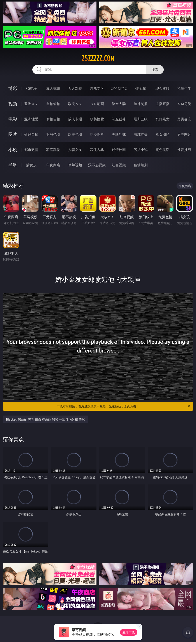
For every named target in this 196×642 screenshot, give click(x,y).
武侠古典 (97, 149)
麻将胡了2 (119, 88)
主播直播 (163, 103)
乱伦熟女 (163, 119)
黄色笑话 (163, 149)
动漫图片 (97, 134)
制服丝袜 (119, 119)
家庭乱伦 (53, 149)
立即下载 (128, 632)
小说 (12, 150)
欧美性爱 (97, 119)
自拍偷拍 (53, 103)
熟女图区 (163, 134)
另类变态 (184, 119)
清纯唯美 (141, 134)
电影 (12, 119)
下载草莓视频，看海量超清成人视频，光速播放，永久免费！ (124, 406)
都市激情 (31, 149)
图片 (12, 134)
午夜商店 (53, 165)
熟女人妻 (119, 103)
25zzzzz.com (98, 58)
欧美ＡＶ (75, 103)
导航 (12, 165)
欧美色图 (75, 134)
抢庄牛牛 (184, 88)
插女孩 (31, 165)
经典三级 (141, 119)
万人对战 (75, 88)
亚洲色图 (53, 134)
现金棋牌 (163, 88)
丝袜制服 (141, 103)
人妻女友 (75, 149)
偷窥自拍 (31, 134)
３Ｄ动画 (97, 103)
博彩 (12, 88)
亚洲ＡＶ (31, 103)
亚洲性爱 (31, 119)
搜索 (154, 69)
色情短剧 (141, 165)
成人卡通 (75, 119)
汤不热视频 (97, 165)
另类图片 (184, 134)
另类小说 (141, 149)
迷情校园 (119, 149)
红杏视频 (119, 165)
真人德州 (53, 88)
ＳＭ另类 (184, 103)
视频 (12, 104)
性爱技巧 (184, 149)
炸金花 (140, 88)
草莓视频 (75, 165)
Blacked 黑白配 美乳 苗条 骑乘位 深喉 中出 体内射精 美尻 (45, 419)
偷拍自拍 (53, 119)
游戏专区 (97, 88)
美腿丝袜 (119, 134)
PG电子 (31, 88)
